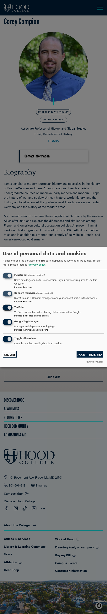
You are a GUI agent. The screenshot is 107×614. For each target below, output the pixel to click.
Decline (9, 354)
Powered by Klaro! (94, 361)
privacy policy (37, 264)
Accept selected (90, 354)
